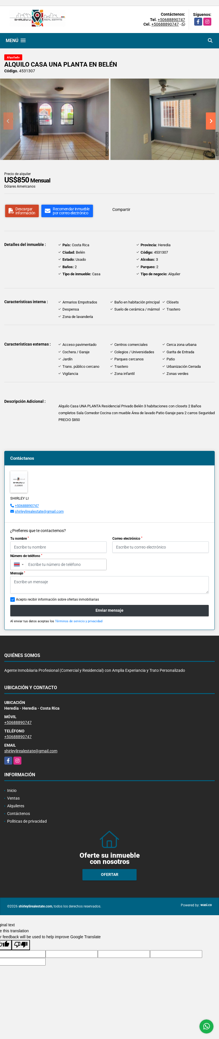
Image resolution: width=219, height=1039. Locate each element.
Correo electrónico (127, 538)
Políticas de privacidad (27, 821)
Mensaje (17, 573)
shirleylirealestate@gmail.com (39, 511)
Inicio (12, 790)
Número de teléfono (26, 556)
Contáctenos (18, 813)
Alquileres (15, 806)
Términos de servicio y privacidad (78, 621)
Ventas (13, 798)
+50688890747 (171, 19)
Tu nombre (19, 538)
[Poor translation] (21, 945)
